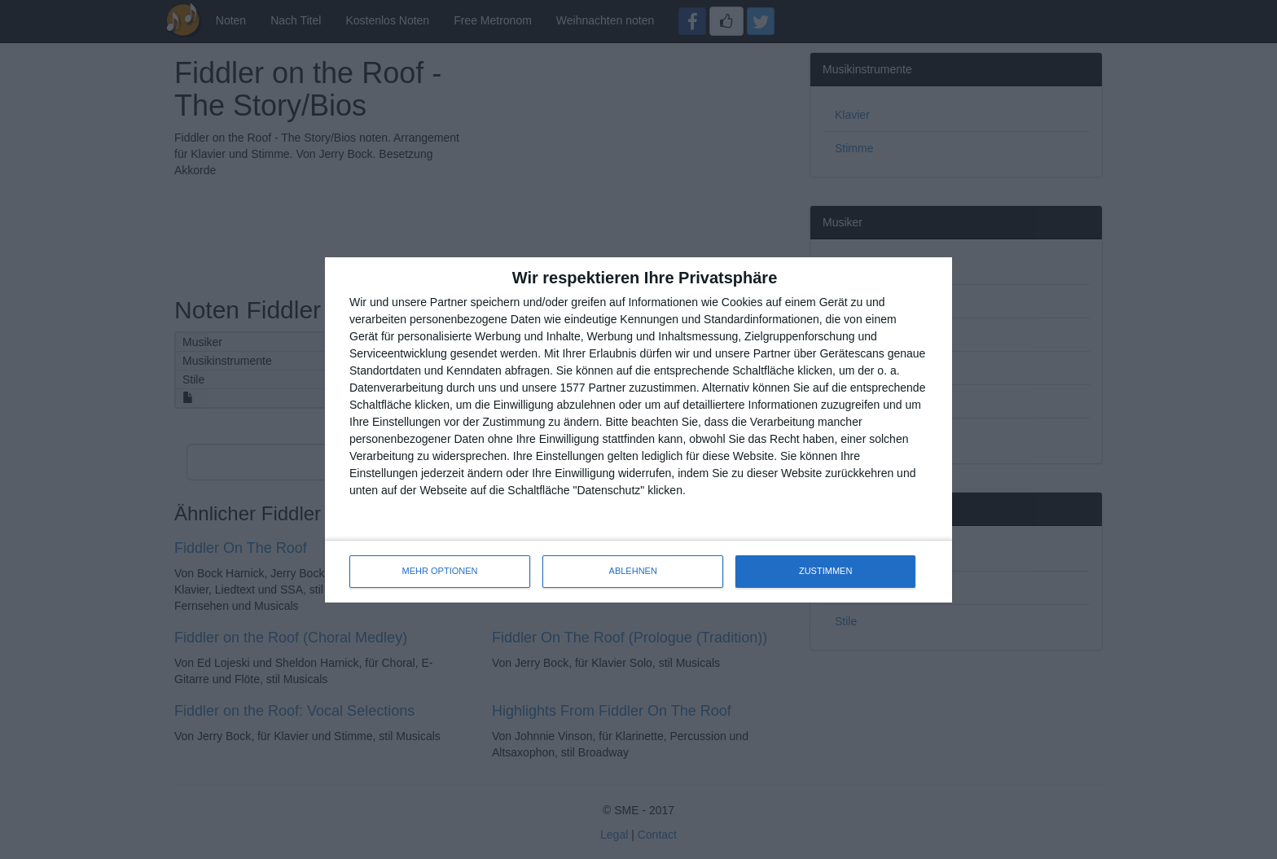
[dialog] (638, 430)
